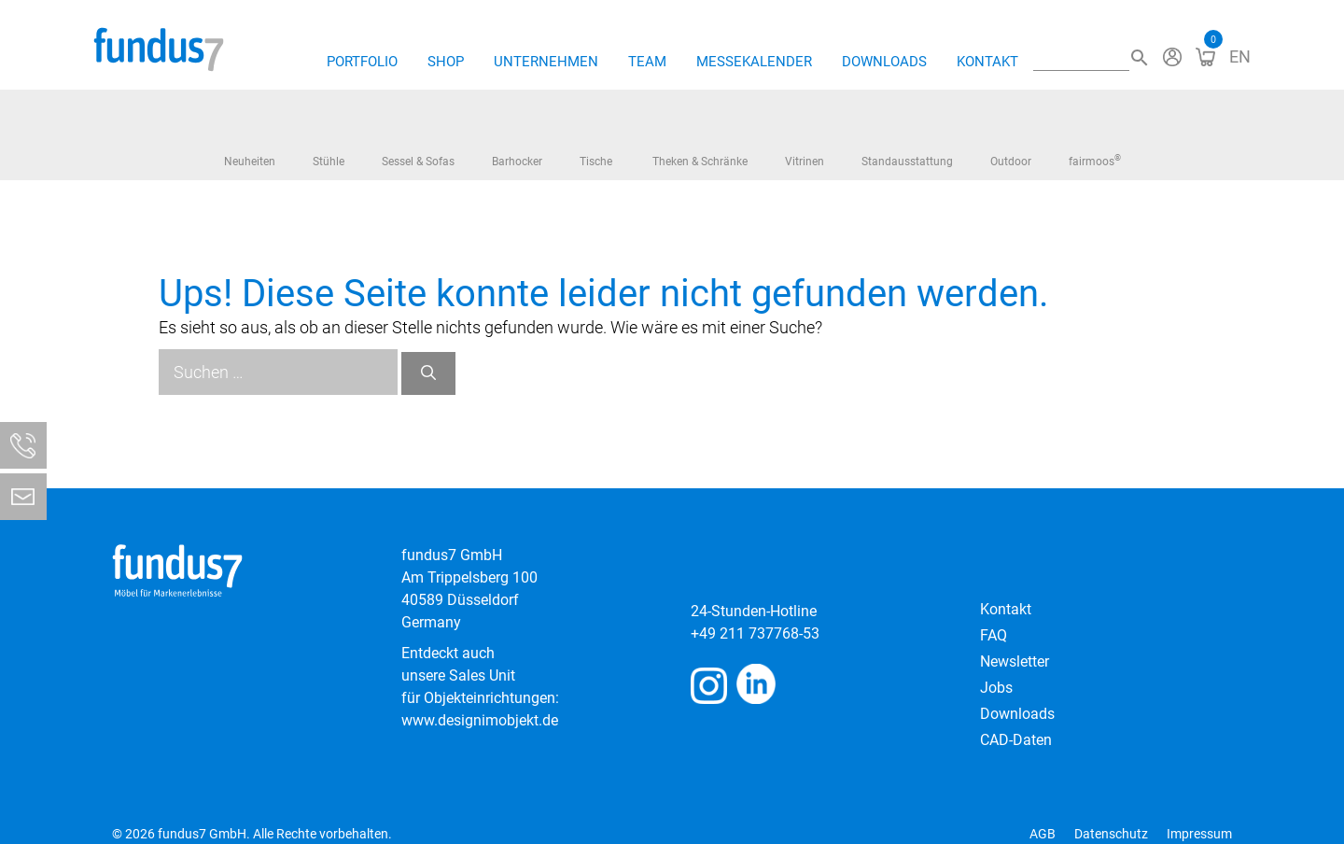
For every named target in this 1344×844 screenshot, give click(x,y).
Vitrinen (804, 137)
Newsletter (1014, 661)
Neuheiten (249, 137)
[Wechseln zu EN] (1240, 56)
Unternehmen (546, 61)
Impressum (1199, 833)
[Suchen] (428, 373)
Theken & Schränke (700, 141)
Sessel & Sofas (418, 143)
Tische (597, 143)
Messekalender (754, 61)
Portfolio (362, 61)
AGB (1042, 833)
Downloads (884, 61)
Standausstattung (907, 137)
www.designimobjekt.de (479, 720)
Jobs (996, 687)
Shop (445, 61)
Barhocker (517, 137)
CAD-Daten (1016, 740)
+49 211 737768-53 (755, 633)
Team (647, 61)
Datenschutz (1111, 833)
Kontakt (987, 61)
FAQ (993, 635)
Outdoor (1010, 136)
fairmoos (1095, 142)
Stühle (328, 137)
